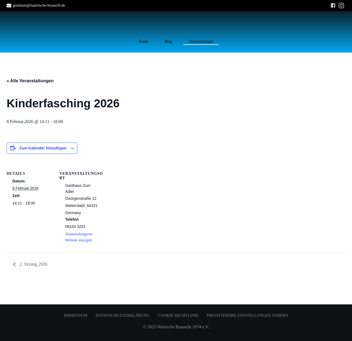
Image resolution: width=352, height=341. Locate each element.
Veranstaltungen (201, 41)
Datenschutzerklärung (122, 315)
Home (143, 41)
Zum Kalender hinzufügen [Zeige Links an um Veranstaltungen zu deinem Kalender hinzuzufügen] (43, 148)
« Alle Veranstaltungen (30, 80)
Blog (168, 41)
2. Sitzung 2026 (32, 264)
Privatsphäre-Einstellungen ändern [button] (247, 315)
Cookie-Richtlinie (178, 315)
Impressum (75, 315)
